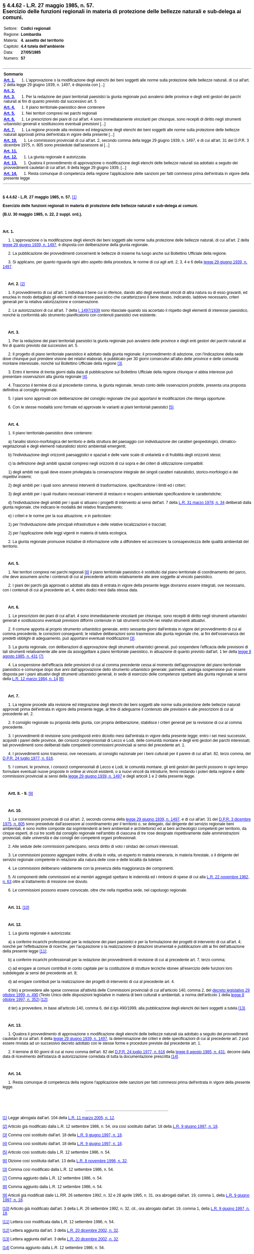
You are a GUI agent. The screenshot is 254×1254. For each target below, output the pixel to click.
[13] (241, 1008)
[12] (44, 999)
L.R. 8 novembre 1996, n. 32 (101, 1161)
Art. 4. (11, 424)
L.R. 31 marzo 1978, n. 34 (202, 502)
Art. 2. (11, 284)
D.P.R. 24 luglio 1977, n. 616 (28, 758)
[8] (61, 679)
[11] (42, 951)
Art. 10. (12, 810)
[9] (30, 793)
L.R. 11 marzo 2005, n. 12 (91, 1118)
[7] (41, 656)
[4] (84, 376)
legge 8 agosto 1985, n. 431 (200, 1052)
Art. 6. (11, 607)
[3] (119, 363)
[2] (23, 284)
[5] (171, 407)
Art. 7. (11, 696)
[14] (174, 1056)
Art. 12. (12, 924)
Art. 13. (12, 1025)
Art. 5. (11, 563)
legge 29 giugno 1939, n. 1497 (29, 245)
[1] (74, 197)
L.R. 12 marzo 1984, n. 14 (35, 679)
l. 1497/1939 (89, 310)
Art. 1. (8, 231)
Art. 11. (12, 907)
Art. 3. (11, 332)
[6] (87, 572)
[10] (25, 907)
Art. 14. (12, 1073)
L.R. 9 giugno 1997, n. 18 (195, 1126)
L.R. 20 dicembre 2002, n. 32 (92, 1230)
